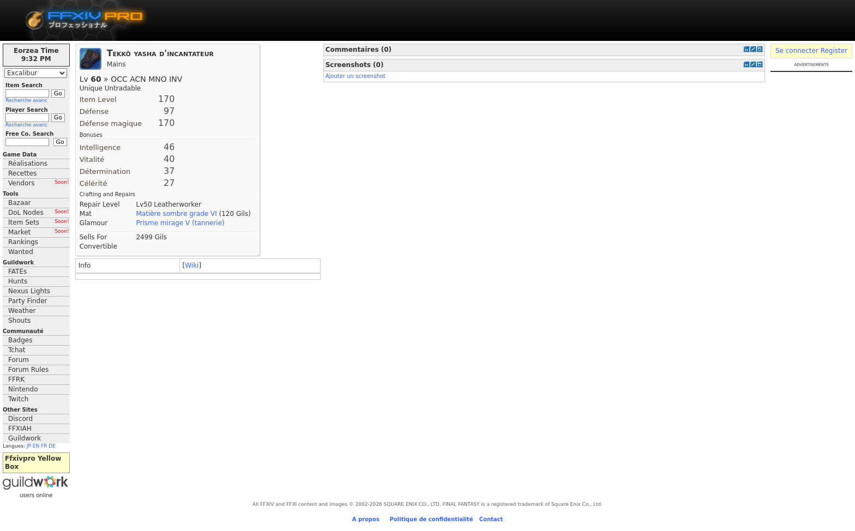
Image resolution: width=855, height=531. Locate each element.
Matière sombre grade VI (176, 214)
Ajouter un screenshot (356, 76)
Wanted (20, 252)
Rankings (23, 242)
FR (44, 446)
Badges (20, 340)
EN (36, 446)
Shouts (19, 320)
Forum (18, 360)
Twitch (18, 399)
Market (38, 232)
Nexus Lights (29, 291)
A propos (366, 519)
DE (52, 446)
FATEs (17, 271)
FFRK (16, 379)
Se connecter (796, 51)
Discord (20, 419)
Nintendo (23, 389)
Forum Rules (28, 369)
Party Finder (27, 301)
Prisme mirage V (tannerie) (180, 223)
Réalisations (27, 163)
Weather (22, 311)
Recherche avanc (26, 100)
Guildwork (24, 438)
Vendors (38, 183)
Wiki (191, 265)
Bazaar (19, 203)
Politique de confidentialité (431, 519)
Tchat (17, 350)
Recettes (22, 173)
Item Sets (38, 222)
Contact (491, 519)
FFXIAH (20, 428)
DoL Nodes (38, 212)
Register (834, 51)
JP (29, 446)
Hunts (17, 281)
